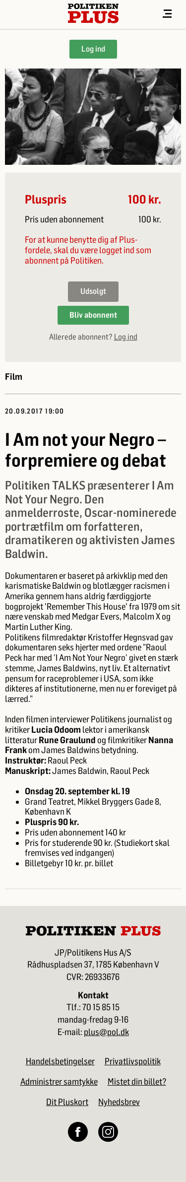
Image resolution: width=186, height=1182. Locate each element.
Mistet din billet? (137, 1081)
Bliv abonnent (93, 315)
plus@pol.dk (106, 1032)
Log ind (93, 49)
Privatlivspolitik (133, 1061)
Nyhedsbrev (119, 1102)
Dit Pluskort (67, 1102)
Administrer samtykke (59, 1081)
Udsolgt (93, 291)
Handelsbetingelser (60, 1061)
